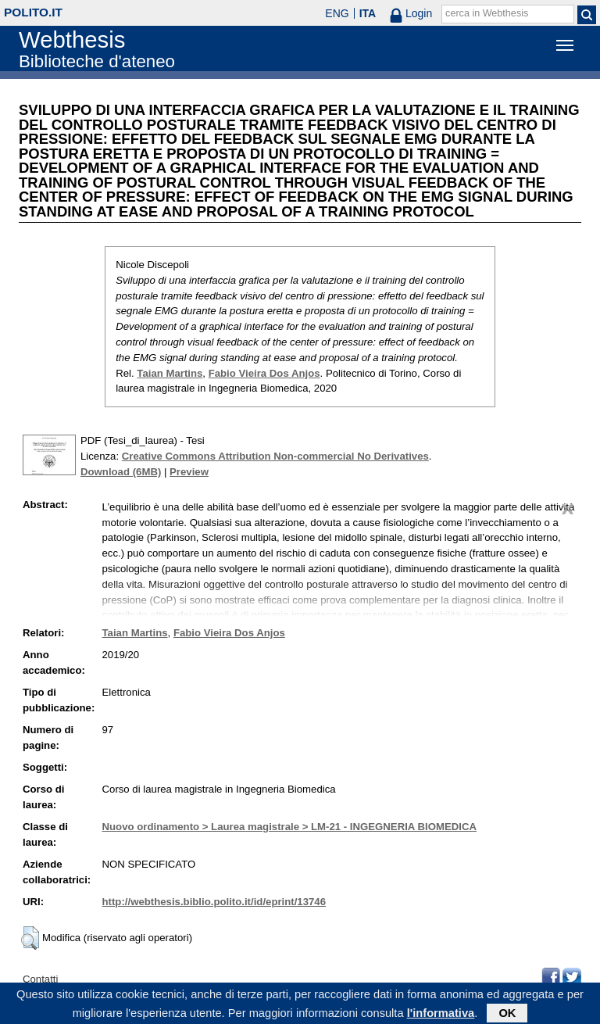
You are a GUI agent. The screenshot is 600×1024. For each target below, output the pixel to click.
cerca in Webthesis (486, 13)
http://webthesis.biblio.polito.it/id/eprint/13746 (214, 902)
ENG (336, 13)
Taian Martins (169, 373)
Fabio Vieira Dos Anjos (264, 373)
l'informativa (441, 1014)
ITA (368, 13)
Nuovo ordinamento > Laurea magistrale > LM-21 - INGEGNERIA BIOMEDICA (289, 826)
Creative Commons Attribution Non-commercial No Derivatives (275, 456)
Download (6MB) (120, 472)
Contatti (40, 979)
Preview (189, 472)
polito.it (33, 12)
